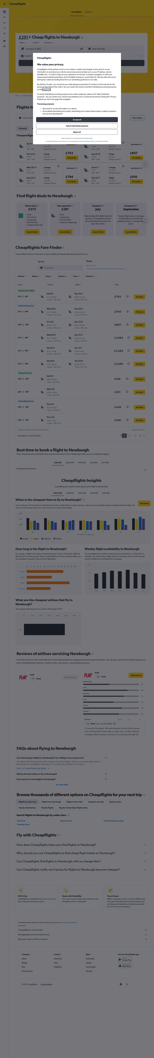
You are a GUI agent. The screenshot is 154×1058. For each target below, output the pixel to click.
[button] (77, 119)
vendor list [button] (46, 89)
